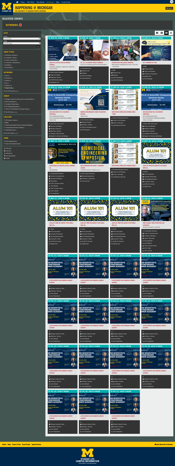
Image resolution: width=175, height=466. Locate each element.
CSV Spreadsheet (9, 156)
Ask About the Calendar (163, 444)
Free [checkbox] (7, 75)
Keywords (14, 25)
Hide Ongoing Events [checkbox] (11, 141)
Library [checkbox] (8, 80)
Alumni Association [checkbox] (11, 101)
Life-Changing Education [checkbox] (12, 106)
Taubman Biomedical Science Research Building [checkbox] (19, 125)
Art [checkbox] (7, 83)
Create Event (65, 2)
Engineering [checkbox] (9, 88)
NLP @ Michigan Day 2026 (150, 63)
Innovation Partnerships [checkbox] (12, 104)
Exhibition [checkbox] (8, 65)
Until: (5, 41)
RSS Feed (7, 148)
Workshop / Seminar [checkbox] (11, 55)
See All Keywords (11, 91)
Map (57, 2)
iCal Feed (7, 151)
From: (6, 36)
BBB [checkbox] (7, 122)
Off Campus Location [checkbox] (11, 120)
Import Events (36, 444)
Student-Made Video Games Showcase (122, 63)
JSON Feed (8, 153)
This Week (30, 2)
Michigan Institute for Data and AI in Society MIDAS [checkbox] (19, 99)
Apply (37, 46)
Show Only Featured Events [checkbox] (12, 143)
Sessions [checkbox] (8, 78)
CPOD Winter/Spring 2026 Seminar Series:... (124, 166)
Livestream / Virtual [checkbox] (11, 57)
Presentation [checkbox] (9, 67)
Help (9, 444)
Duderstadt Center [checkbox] (10, 130)
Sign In (169, 8)
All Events (50, 2)
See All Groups (11, 112)
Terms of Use (16, 444)
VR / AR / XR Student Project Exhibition (92, 63)
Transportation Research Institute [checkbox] (14, 127)
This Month (40, 2)
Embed (6, 158)
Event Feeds (26, 444)
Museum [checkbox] (8, 85)
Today (23, 2)
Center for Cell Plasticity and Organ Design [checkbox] (17, 109)
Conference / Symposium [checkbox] (12, 62)
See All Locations (11, 133)
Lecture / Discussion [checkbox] (11, 60)
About (4, 444)
